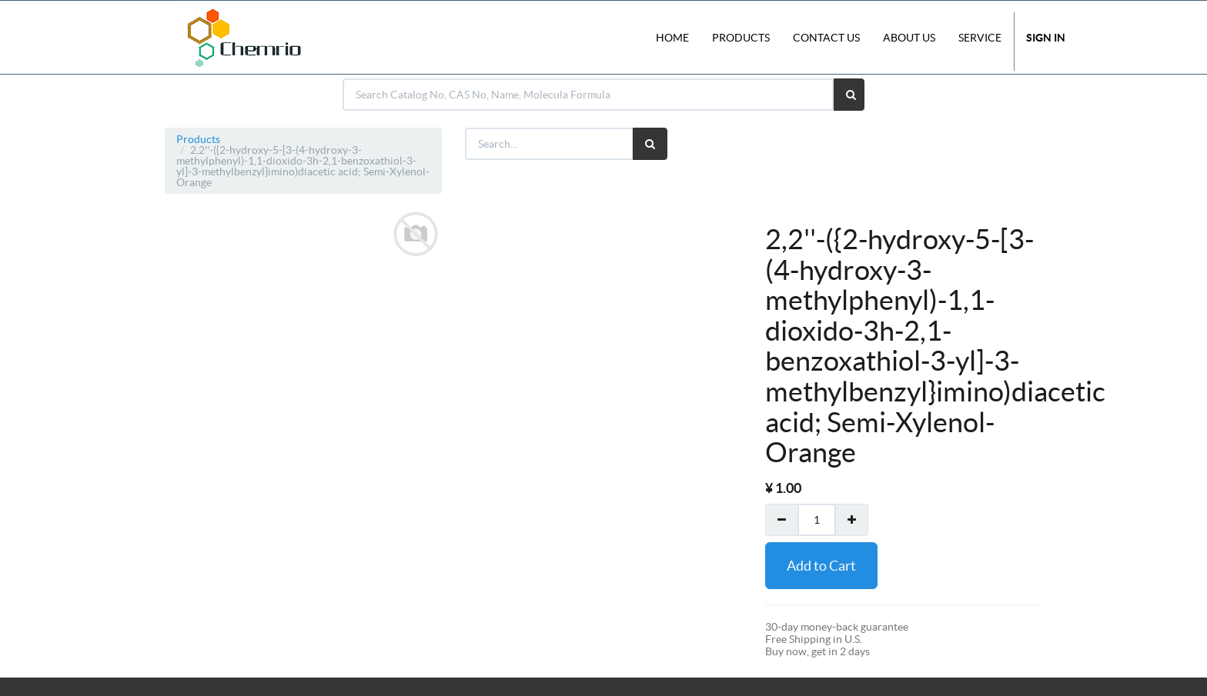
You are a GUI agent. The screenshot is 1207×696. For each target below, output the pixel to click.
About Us (909, 38)
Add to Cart (821, 566)
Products (198, 139)
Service (979, 38)
